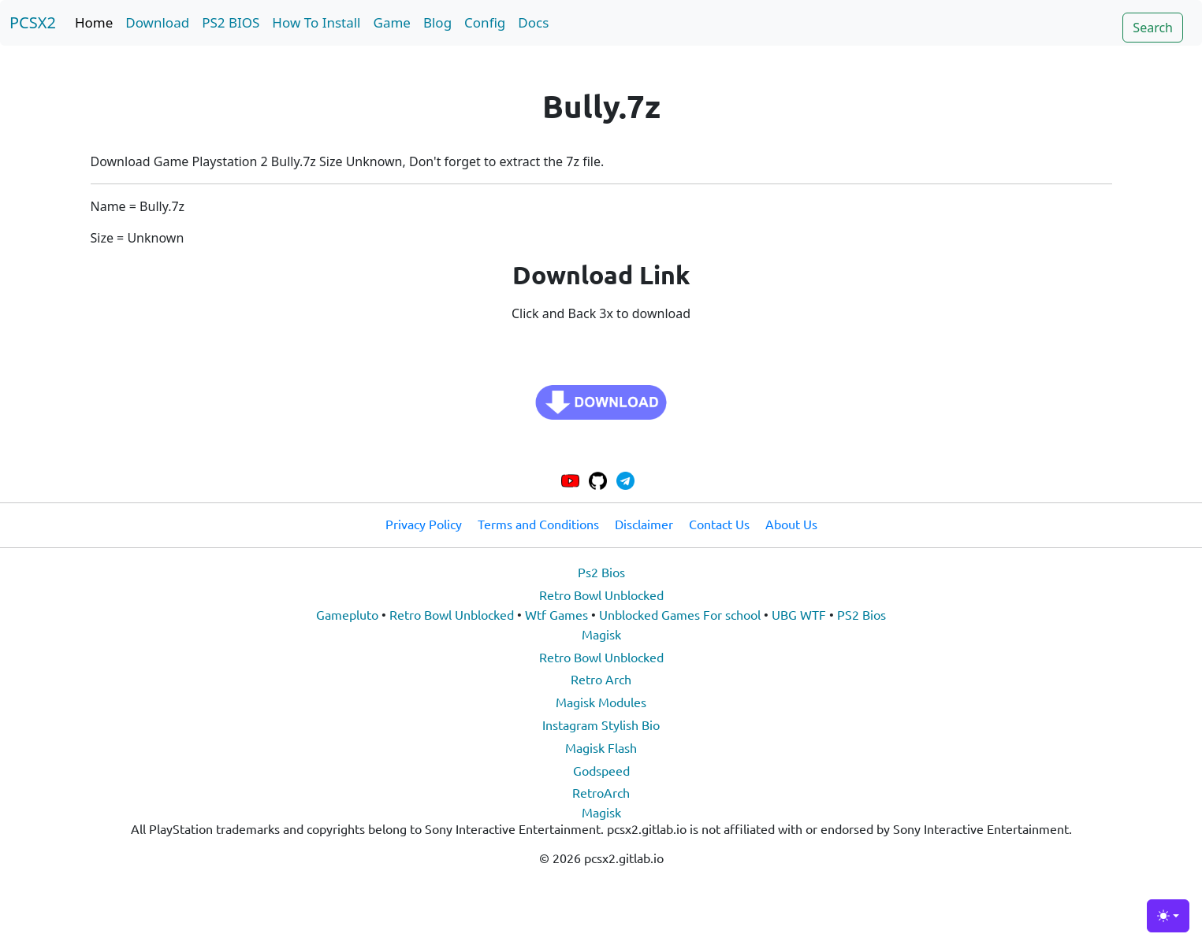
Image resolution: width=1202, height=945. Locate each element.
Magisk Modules (601, 702)
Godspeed (601, 770)
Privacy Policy (423, 524)
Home (94, 22)
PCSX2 (32, 22)
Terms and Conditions (538, 524)
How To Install (316, 22)
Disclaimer (644, 524)
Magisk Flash (601, 747)
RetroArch (601, 792)
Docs (533, 22)
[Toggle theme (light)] (1168, 915)
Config (484, 22)
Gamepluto (347, 614)
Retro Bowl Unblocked (601, 594)
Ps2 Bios (601, 572)
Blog (437, 22)
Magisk (601, 634)
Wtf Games (556, 614)
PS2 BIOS (230, 22)
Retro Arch (601, 679)
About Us (791, 524)
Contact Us (719, 524)
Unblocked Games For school (680, 614)
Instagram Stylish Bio (601, 724)
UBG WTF (799, 614)
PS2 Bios (861, 614)
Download (157, 22)
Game (392, 22)
